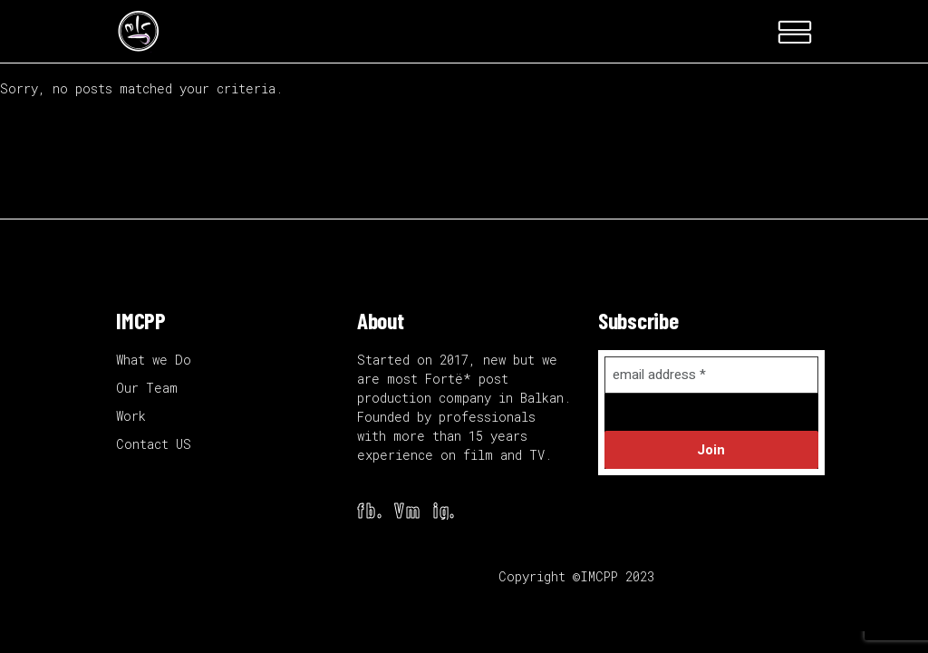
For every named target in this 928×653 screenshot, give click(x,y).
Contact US (153, 444)
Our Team (147, 387)
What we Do (153, 359)
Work (131, 415)
